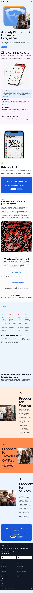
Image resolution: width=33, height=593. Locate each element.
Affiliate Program (4, 576)
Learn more (5, 96)
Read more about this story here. (23, 215)
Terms (2, 580)
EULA (2, 583)
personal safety (15, 548)
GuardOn (5, 588)
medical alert (22, 548)
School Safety (19, 569)
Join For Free (4, 47)
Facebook (19, 575)
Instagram (19, 576)
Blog (1, 575)
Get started (20, 189)
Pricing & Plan (3, 571)
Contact (2, 585)
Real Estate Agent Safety (21, 571)
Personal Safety (3, 566)
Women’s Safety (20, 566)
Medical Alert (3, 568)
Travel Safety (19, 568)
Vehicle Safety (3, 569)
